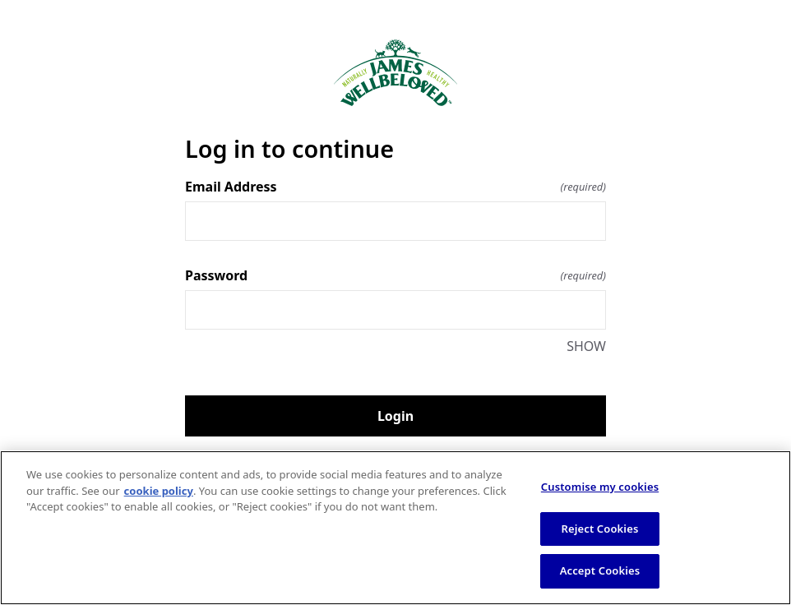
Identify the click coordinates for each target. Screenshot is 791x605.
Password (395, 275)
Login (395, 416)
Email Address (395, 186)
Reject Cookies (600, 528)
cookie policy (158, 490)
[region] (395, 527)
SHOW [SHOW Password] (586, 346)
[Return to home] (395, 72)
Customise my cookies (600, 486)
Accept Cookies (600, 570)
